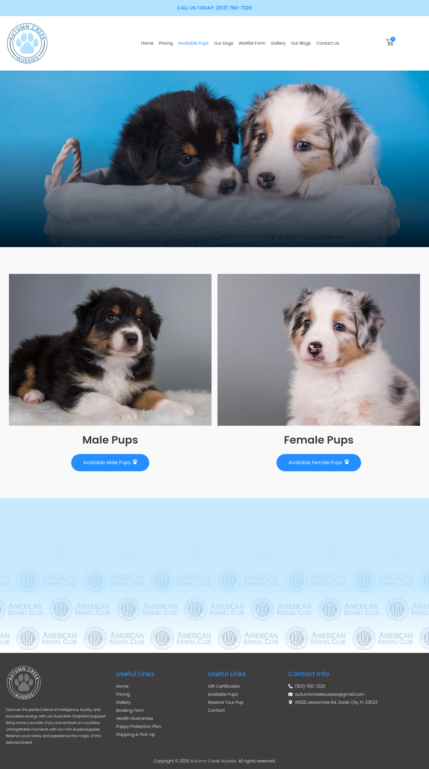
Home (147, 43)
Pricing (166, 43)
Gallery (278, 43)
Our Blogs (301, 43)
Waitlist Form (252, 43)
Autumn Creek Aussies (214, 761)
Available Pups (193, 43)
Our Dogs (224, 43)
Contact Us (327, 43)
